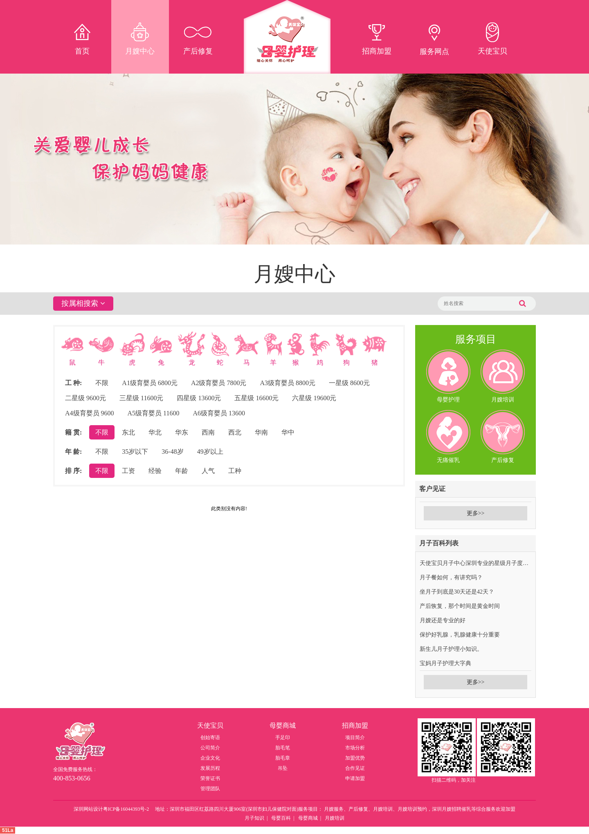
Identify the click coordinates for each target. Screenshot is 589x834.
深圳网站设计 (88, 809)
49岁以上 (210, 451)
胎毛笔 (282, 748)
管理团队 (210, 788)
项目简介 (355, 737)
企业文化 (210, 758)
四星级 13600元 (199, 398)
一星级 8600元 (349, 382)
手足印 (282, 737)
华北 (155, 432)
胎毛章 (282, 758)
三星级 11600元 (141, 398)
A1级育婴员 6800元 (150, 382)
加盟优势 (355, 758)
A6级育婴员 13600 (219, 413)
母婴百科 (281, 818)
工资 (128, 470)
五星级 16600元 (256, 398)
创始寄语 (210, 737)
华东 (181, 432)
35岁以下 (135, 451)
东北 (128, 432)
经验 (155, 470)
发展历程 (210, 768)
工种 (234, 470)
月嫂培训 (334, 818)
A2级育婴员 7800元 (219, 382)
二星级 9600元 (85, 398)
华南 (261, 432)
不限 (101, 382)
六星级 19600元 (314, 398)
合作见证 (355, 768)
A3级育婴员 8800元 (287, 382)
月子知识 (254, 818)
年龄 (181, 470)
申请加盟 (355, 778)
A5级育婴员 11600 (154, 413)
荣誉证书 (210, 778)
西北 (234, 432)
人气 (208, 470)
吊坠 (283, 768)
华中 (287, 432)
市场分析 (355, 748)
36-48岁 (172, 451)
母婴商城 (308, 818)
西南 (208, 432)
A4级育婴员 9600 (89, 413)
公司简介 (210, 748)
